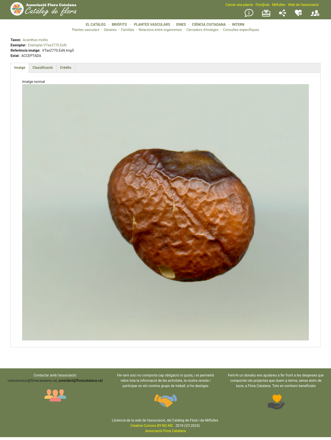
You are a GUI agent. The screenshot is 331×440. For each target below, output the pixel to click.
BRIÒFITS (120, 24)
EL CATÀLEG (96, 24)
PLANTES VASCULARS (152, 24)
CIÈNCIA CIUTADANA (209, 24)
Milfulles (278, 5)
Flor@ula (262, 5)
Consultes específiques (241, 30)
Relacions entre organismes (160, 30)
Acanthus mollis (35, 40)
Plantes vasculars (86, 30)
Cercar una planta (239, 5)
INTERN (238, 24)
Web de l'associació (303, 5)
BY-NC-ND (151, 426)
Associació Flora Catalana (165, 431)
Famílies (127, 30)
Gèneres (110, 30)
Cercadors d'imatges (202, 30)
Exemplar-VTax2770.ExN (47, 45)
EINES (181, 24)
